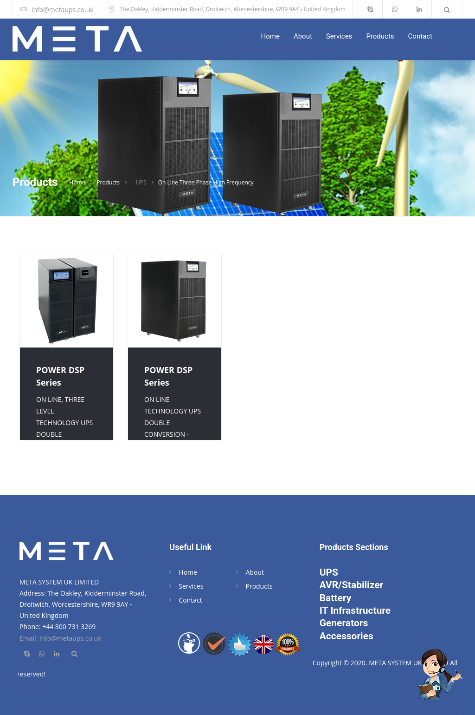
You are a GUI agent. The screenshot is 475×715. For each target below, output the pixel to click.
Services (339, 36)
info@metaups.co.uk (63, 9)
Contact (420, 36)
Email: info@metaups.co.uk (60, 638)
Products (380, 36)
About (303, 36)
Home (270, 36)
